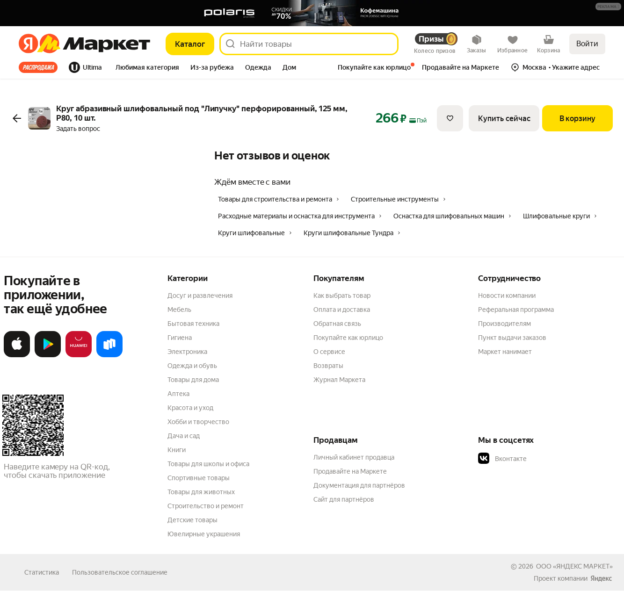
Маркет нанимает (505, 351)
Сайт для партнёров (343, 499)
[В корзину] (577, 118)
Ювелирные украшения (203, 534)
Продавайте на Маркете (350, 471)
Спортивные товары (198, 478)
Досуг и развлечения (199, 295)
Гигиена (179, 337)
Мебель (179, 309)
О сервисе (329, 351)
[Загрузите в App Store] (17, 355)
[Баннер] (312, 13)
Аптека (178, 393)
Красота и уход (190, 407)
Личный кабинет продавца (353, 457)
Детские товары (192, 520)
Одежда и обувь (192, 365)
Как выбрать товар (341, 295)
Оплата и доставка (341, 309)
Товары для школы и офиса (208, 464)
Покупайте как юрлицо (348, 337)
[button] (608, 6)
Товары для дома (193, 379)
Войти (587, 43)
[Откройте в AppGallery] (78, 355)
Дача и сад (183, 436)
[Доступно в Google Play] (48, 355)
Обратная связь (337, 323)
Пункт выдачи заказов (512, 337)
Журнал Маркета (339, 379)
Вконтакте (502, 459)
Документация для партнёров (359, 485)
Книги (176, 450)
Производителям (504, 323)
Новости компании (507, 295)
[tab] (41, 67)
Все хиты (38, 67)
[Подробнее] (608, 7)
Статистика (41, 572)
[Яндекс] (28, 44)
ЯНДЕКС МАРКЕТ (582, 566)
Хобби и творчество (198, 421)
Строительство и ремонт (205, 506)
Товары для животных (201, 492)
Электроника (187, 351)
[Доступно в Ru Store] (109, 355)
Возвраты (328, 365)
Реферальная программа (516, 309)
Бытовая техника (193, 323)
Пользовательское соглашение (119, 572)
